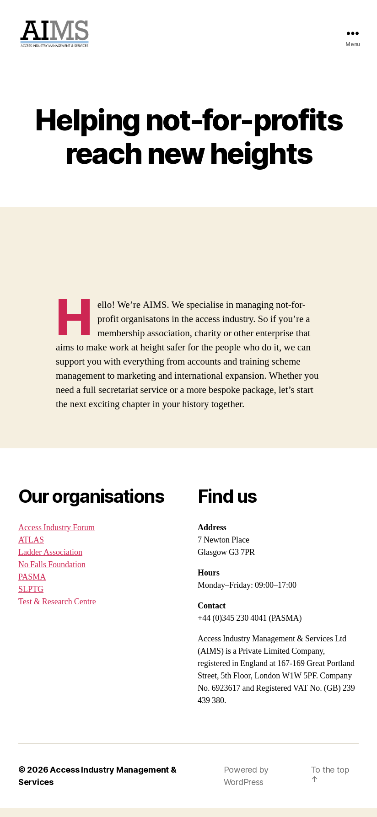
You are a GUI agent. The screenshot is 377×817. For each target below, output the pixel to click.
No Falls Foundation (52, 574)
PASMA (32, 586)
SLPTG (30, 598)
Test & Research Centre (57, 611)
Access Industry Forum (56, 537)
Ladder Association (50, 561)
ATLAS (31, 549)
